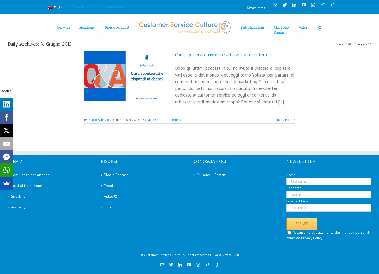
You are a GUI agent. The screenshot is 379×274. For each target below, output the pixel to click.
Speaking (18, 196)
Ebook (109, 185)
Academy (18, 207)
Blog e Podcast (116, 174)
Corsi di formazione (26, 185)
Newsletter (256, 8)
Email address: (297, 201)
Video (110, 196)
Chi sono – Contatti (211, 174)
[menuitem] (56, 7)
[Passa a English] (56, 7)
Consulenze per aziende (30, 174)
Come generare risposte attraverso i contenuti (223, 55)
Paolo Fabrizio (98, 120)
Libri (107, 207)
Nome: (291, 174)
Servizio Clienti (153, 120)
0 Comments (177, 120)
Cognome (294, 188)
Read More (284, 120)
